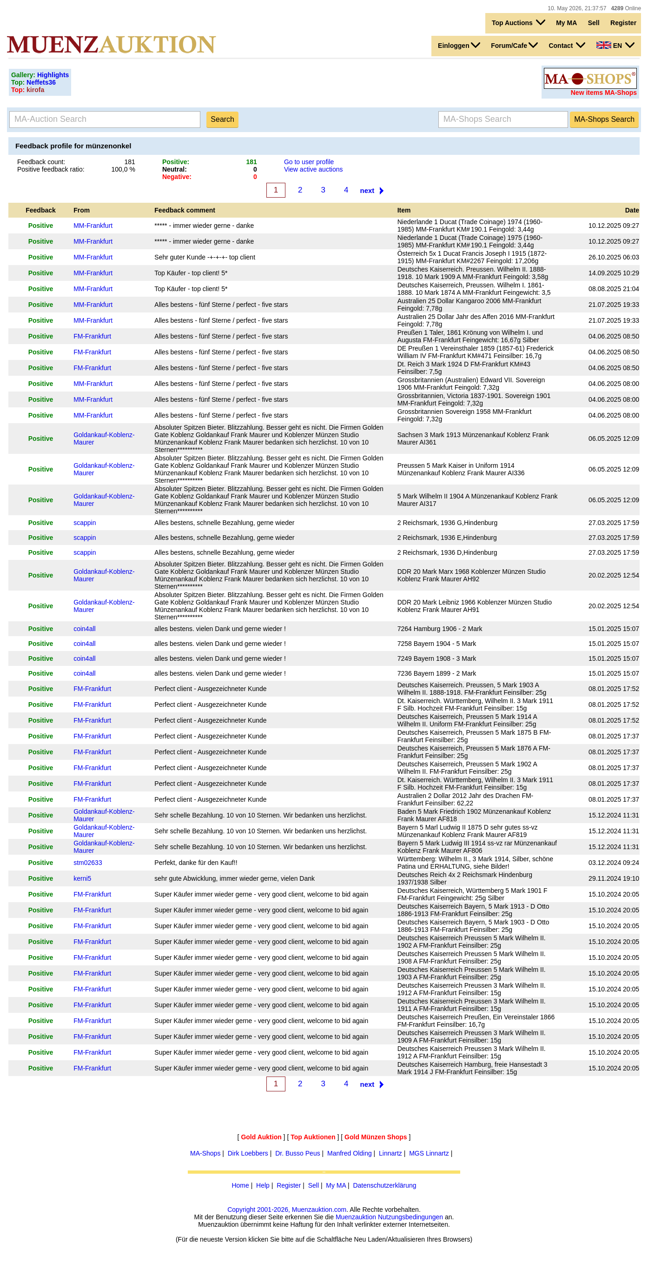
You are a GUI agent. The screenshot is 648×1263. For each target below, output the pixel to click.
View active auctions (313, 169)
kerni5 (82, 878)
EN (615, 45)
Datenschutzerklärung (384, 1185)
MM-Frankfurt (92, 225)
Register (623, 23)
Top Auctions (518, 22)
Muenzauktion (356, 1217)
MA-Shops (205, 1153)
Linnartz (390, 1153)
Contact (567, 45)
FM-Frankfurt (92, 336)
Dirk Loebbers (248, 1153)
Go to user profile (309, 162)
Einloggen (459, 45)
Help (263, 1185)
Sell (594, 23)
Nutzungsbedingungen (410, 1217)
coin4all (84, 628)
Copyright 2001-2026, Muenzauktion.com (286, 1209)
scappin (84, 522)
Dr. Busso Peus (297, 1153)
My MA (566, 23)
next (367, 190)
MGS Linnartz (429, 1153)
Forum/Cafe (514, 45)
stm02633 (87, 862)
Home (240, 1185)
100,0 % (123, 169)
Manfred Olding (349, 1153)
